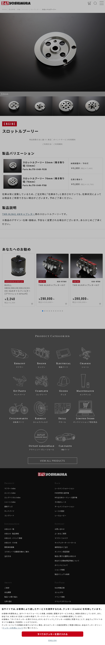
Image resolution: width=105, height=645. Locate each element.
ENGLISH (52, 640)
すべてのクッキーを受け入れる (52, 634)
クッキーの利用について (13, 628)
